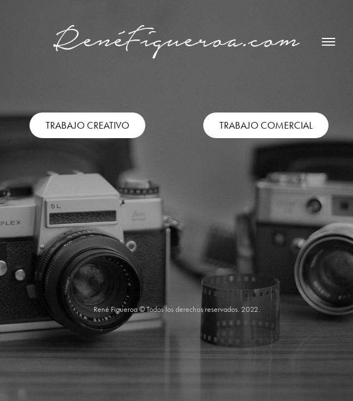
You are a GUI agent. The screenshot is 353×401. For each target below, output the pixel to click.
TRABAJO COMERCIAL (265, 125)
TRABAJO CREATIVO (87, 125)
